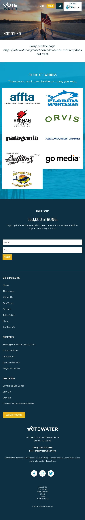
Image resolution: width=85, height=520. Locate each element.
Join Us (7, 391)
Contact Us (9, 327)
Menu (39, 6)
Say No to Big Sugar (13, 386)
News (6, 285)
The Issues (8, 291)
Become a (73, 6)
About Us (8, 297)
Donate (50, 6)
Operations (9, 356)
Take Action (9, 315)
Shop (6, 321)
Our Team (8, 303)
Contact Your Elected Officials (18, 403)
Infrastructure (10, 350)
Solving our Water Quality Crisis (19, 344)
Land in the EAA (11, 362)
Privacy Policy (42, 498)
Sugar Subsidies (11, 368)
